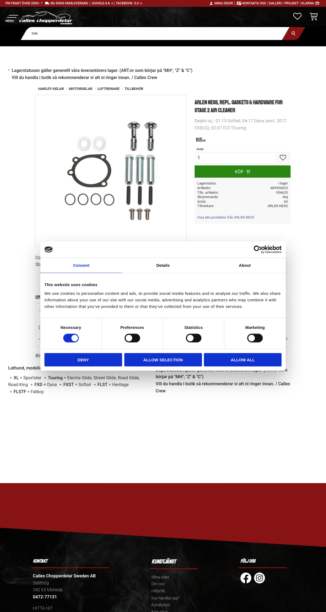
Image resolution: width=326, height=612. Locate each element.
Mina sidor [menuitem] (160, 577)
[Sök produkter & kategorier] (155, 33)
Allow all (243, 359)
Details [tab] (163, 265)
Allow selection (163, 359)
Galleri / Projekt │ (285, 3)
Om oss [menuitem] (158, 584)
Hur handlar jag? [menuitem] (165, 598)
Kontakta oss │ (255, 3)
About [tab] (244, 265)
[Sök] (293, 33)
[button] (11, 18)
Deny (83, 359)
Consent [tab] (81, 265)
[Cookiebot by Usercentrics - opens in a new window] (258, 250)
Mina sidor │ (225, 3)
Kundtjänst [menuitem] (161, 605)
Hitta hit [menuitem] (158, 591)
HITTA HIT (43, 608)
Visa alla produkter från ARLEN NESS (225, 217)
